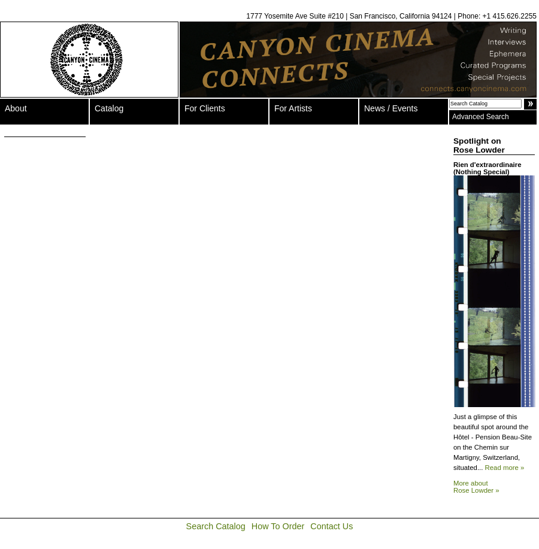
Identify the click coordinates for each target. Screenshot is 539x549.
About (16, 108)
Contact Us (331, 526)
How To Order (278, 526)
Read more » (505, 467)
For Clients (204, 108)
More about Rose (476, 487)
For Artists (293, 108)
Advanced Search (480, 117)
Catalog (109, 108)
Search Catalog (216, 526)
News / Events (390, 108)
